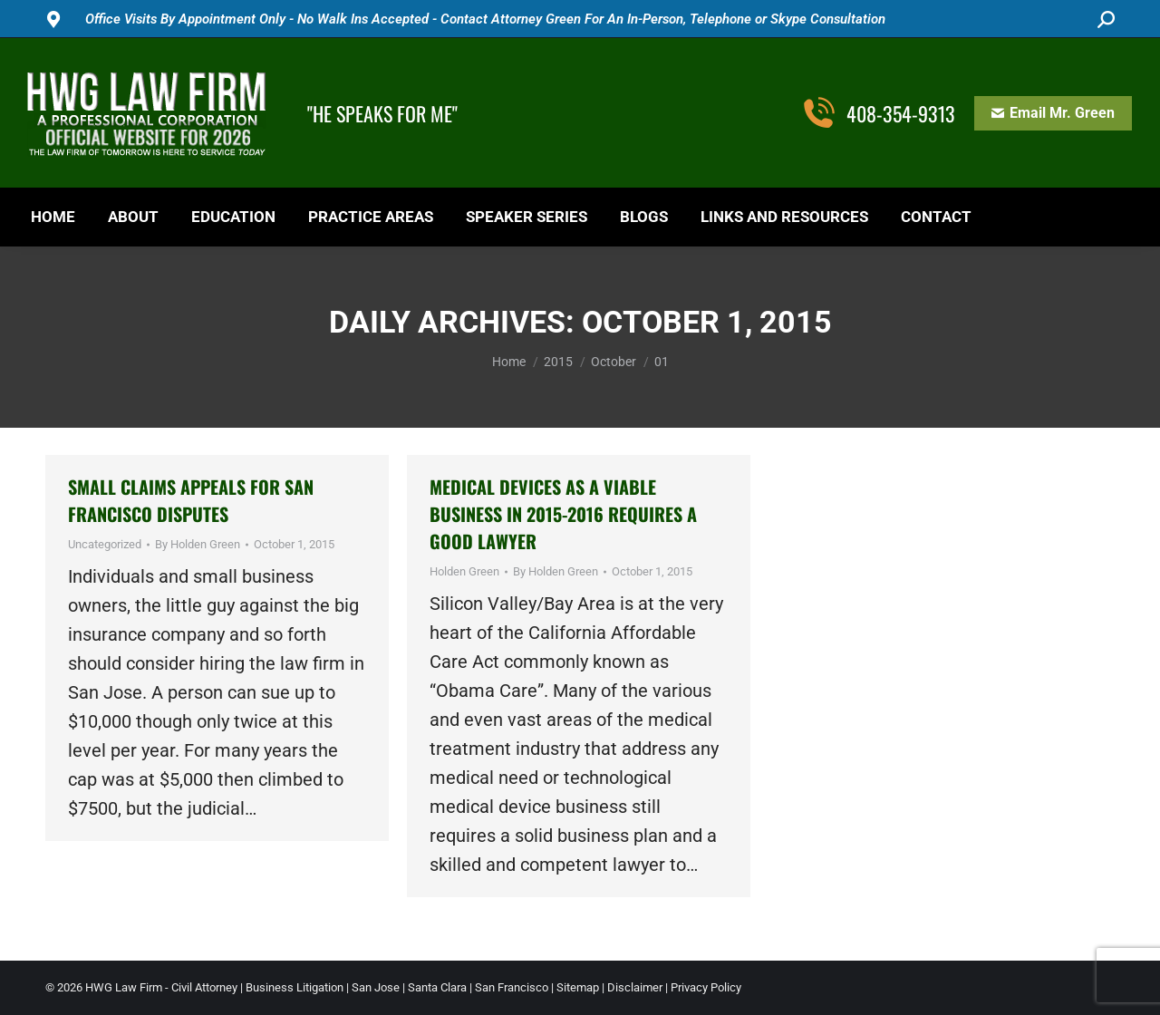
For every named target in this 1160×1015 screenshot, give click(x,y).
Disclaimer (634, 987)
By (197, 544)
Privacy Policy (706, 987)
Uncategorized (104, 544)
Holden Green (464, 571)
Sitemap (577, 987)
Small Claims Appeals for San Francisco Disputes (191, 500)
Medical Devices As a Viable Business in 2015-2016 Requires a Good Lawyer (563, 514)
